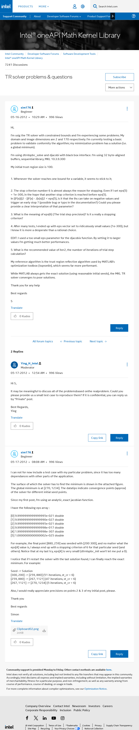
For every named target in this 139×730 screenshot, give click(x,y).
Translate (17, 308)
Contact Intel (61, 706)
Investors (94, 706)
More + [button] (44, 6)
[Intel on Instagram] (62, 718)
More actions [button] (116, 87)
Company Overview (38, 706)
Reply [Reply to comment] (119, 438)
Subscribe (119, 77)
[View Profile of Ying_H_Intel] (31, 363)
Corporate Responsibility (41, 710)
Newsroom (79, 706)
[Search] (95, 6)
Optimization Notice (95, 688)
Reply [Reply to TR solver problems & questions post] (119, 328)
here (108, 670)
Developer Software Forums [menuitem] (63, 16)
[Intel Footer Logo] (9, 726)
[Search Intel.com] (118, 6)
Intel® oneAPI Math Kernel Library (24, 58)
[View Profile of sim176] (27, 107)
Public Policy (82, 710)
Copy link (97, 438)
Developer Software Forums (43, 53)
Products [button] (25, 6)
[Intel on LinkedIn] (45, 718)
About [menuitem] (37, 16)
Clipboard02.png (28, 629)
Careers (107, 706)
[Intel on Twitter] (36, 718)
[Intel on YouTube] (54, 718)
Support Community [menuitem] (14, 16)
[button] (127, 108)
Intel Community (14, 53)
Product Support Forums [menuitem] (101, 16)
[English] (82, 6)
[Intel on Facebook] (27, 718)
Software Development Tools (79, 53)
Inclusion (65, 710)
